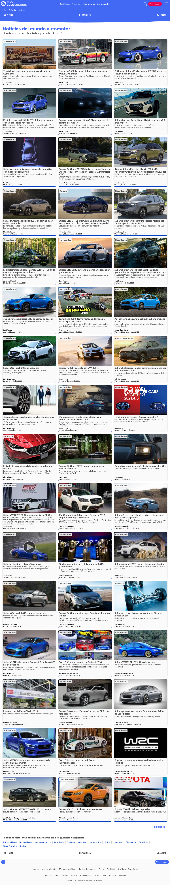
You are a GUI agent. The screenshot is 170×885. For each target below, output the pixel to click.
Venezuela (123, 875)
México (97, 875)
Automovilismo (10, 842)
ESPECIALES (85, 15)
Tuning (63, 191)
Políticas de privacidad (87, 869)
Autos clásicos (26, 842)
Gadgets (71, 842)
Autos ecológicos (124, 338)
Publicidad (111, 869)
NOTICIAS (8, 15)
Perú (104, 875)
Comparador (103, 4)
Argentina (47, 875)
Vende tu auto (155, 4)
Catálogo (65, 4)
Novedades (10, 41)
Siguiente (160, 826)
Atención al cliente (49, 869)
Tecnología (131, 842)
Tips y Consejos (10, 846)
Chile (56, 875)
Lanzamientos (67, 779)
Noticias (76, 4)
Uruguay (112, 875)
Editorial (12, 10)
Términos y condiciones (67, 869)
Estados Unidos (86, 875)
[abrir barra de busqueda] (145, 3)
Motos (107, 842)
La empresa (35, 869)
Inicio (4, 10)
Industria (8, 436)
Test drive (9, 779)
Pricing (101, 869)
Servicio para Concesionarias (128, 869)
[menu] (166, 4)
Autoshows (121, 41)
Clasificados (88, 4)
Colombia (64, 875)
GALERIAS (161, 15)
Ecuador (74, 875)
